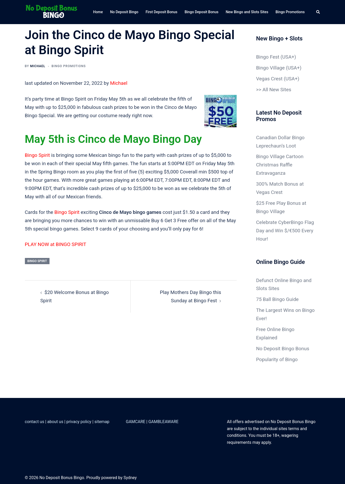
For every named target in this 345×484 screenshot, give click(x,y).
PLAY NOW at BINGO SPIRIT (55, 244)
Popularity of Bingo (277, 359)
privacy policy (78, 421)
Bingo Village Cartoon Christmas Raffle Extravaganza (280, 164)
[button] (318, 12)
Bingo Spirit (37, 155)
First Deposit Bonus (162, 12)
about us (55, 421)
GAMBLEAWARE (163, 421)
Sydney (130, 477)
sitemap (101, 421)
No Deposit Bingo (124, 12)
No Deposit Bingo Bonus (282, 349)
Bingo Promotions (290, 12)
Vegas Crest (269, 79)
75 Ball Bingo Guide (277, 299)
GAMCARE (135, 421)
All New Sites (277, 90)
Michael (37, 66)
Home (98, 12)
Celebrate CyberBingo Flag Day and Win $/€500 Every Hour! (285, 230)
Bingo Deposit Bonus (202, 12)
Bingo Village (270, 68)
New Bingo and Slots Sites (247, 12)
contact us (34, 421)
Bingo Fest (267, 57)
